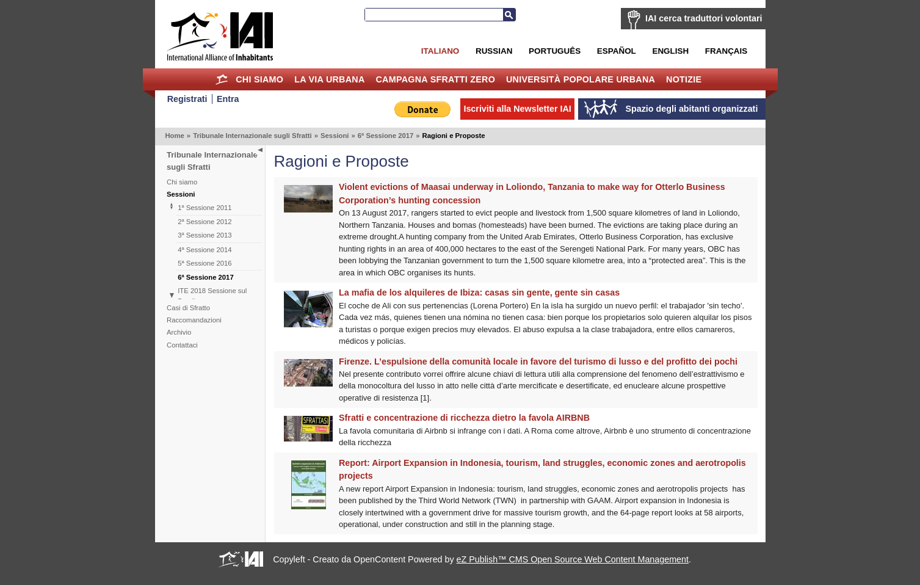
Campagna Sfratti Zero (435, 79)
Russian (494, 51)
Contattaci (182, 345)
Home (221, 79)
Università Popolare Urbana (580, 79)
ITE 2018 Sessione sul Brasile (212, 296)
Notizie (683, 79)
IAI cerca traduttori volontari (703, 18)
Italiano (440, 51)
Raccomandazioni (194, 320)
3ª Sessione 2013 (204, 235)
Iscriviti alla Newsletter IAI (517, 109)
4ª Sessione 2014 (204, 249)
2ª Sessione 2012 (204, 221)
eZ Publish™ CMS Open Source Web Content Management (573, 559)
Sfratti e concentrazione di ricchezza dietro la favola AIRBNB (464, 418)
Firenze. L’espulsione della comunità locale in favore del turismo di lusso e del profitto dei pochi (538, 361)
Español (616, 51)
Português (555, 51)
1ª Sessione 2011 (204, 207)
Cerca (509, 15)
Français (726, 51)
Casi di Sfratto (188, 307)
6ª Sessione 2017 (385, 135)
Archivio (179, 332)
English (670, 51)
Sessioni (335, 135)
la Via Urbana (329, 79)
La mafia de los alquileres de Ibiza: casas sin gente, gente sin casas (479, 292)
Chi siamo (259, 79)
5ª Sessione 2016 (204, 263)
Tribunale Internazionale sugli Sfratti (252, 135)
